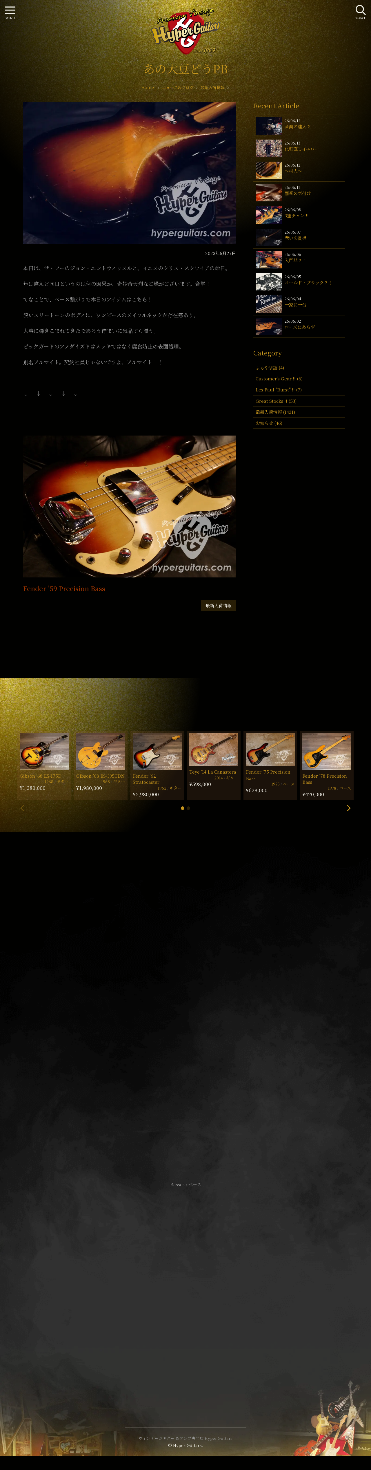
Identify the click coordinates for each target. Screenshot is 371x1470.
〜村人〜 (293, 171)
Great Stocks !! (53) (276, 401)
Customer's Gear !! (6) (279, 378)
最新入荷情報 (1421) (275, 412)
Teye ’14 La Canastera (212, 772)
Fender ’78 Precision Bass (324, 779)
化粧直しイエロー (302, 149)
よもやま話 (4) (270, 367)
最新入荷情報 (218, 605)
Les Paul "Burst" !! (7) (279, 390)
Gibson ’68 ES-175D (40, 776)
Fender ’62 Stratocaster (146, 779)
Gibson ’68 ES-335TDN (100, 776)
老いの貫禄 (295, 238)
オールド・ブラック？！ (308, 282)
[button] (182, 808)
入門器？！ (295, 260)
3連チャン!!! (297, 215)
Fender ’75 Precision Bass (268, 775)
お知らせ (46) (269, 423)
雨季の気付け (298, 193)
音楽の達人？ (298, 126)
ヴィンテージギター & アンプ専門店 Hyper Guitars (185, 1438)
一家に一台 (295, 304)
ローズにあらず (300, 327)
